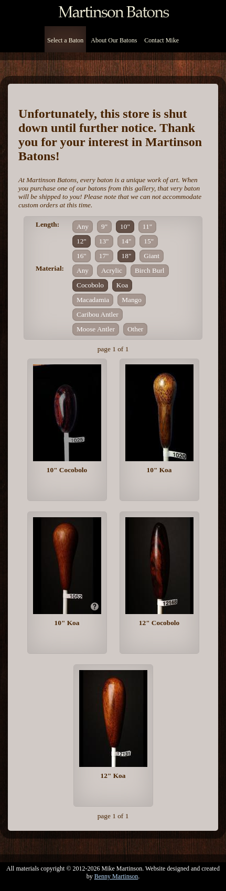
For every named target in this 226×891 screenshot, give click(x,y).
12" (82, 241)
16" (82, 256)
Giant (151, 256)
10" (125, 226)
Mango (132, 300)
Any (83, 226)
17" (104, 256)
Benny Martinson (116, 876)
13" (104, 241)
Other (135, 329)
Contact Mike (161, 40)
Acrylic (111, 270)
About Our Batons (114, 40)
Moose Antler (96, 329)
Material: (50, 268)
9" (104, 226)
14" (127, 241)
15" (149, 241)
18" (127, 256)
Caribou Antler (98, 314)
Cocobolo (90, 285)
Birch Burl (150, 270)
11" (147, 226)
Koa (122, 285)
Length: (47, 224)
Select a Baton (65, 40)
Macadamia (93, 300)
